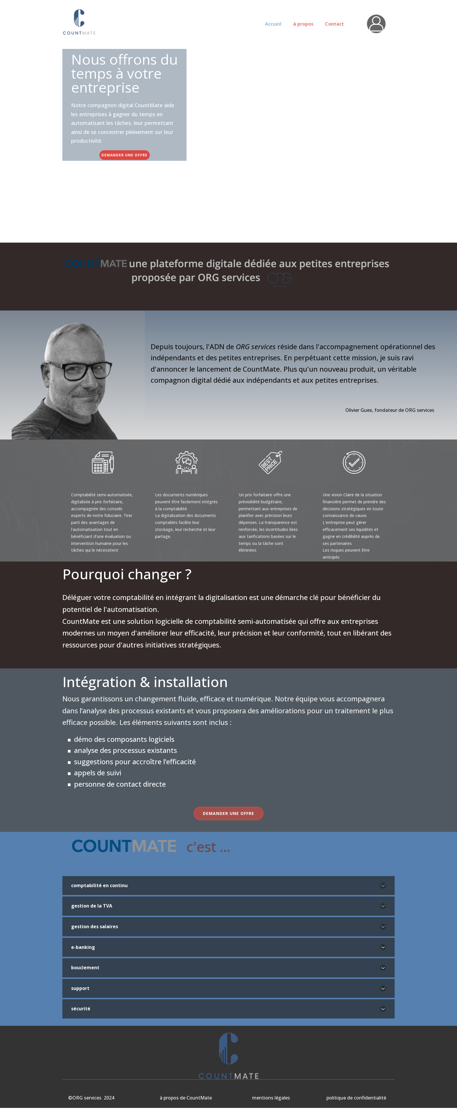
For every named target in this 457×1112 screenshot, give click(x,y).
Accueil (273, 24)
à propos (303, 24)
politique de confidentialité (356, 1098)
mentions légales (271, 1098)
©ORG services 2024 (91, 1098)
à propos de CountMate (186, 1098)
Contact (334, 24)
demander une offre (124, 155)
